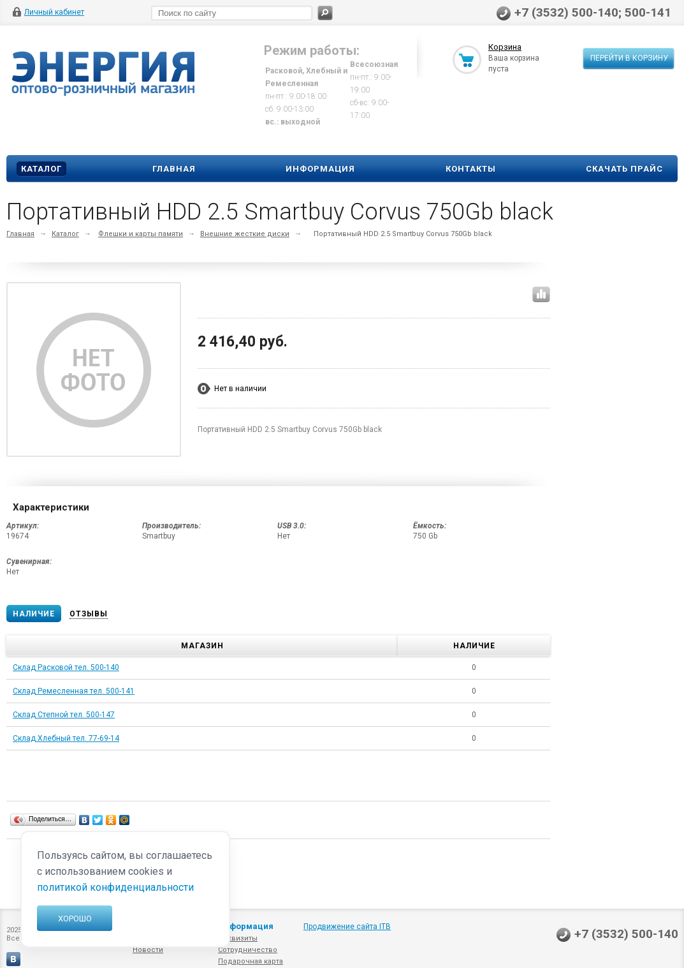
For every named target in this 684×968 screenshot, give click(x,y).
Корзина (504, 47)
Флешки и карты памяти (140, 234)
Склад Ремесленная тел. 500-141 (74, 691)
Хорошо (75, 918)
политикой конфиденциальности (115, 887)
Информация (320, 169)
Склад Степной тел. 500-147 (64, 714)
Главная (174, 169)
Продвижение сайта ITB (347, 926)
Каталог (41, 169)
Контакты (471, 169)
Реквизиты (238, 938)
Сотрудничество (247, 950)
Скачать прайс (624, 169)
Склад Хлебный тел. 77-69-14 (66, 738)
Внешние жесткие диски (244, 234)
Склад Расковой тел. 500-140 (66, 667)
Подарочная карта (250, 961)
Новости (148, 950)
